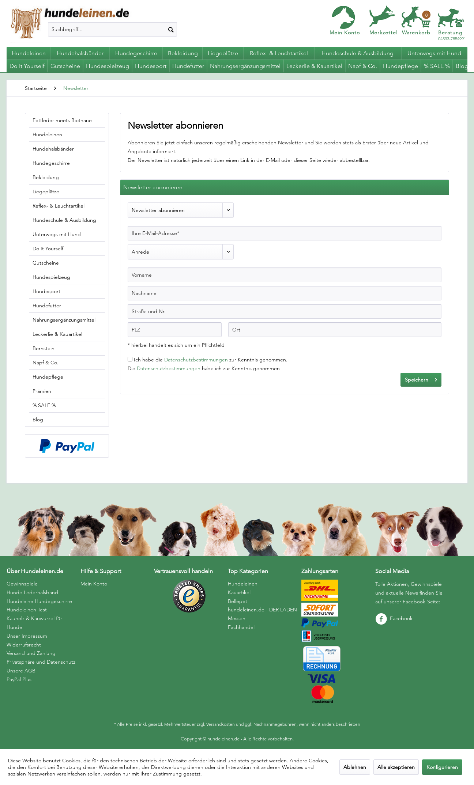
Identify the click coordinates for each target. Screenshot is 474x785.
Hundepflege (48, 376)
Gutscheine (46, 262)
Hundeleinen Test (27, 609)
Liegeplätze (46, 191)
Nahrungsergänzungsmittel (64, 319)
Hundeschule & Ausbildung (64, 220)
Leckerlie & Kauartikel (57, 334)
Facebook (394, 618)
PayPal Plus (19, 679)
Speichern (421, 378)
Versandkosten (220, 724)
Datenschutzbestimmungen (196, 359)
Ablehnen (354, 767)
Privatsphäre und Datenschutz (41, 662)
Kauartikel (239, 592)
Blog (38, 419)
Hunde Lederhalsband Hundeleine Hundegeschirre (39, 596)
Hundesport (46, 291)
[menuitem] (112, 29)
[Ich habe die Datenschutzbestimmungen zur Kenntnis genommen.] (130, 359)
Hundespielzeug (51, 277)
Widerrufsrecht (24, 644)
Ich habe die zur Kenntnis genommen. (210, 359)
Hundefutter (47, 305)
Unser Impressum (27, 636)
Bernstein (43, 348)
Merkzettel (383, 32)
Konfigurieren (442, 767)
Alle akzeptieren (396, 767)
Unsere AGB (21, 670)
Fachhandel (241, 627)
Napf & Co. (46, 362)
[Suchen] (171, 29)
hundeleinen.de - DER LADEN (262, 609)
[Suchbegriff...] (112, 29)
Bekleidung (46, 177)
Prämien (42, 391)
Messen (236, 618)
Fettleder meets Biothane (62, 120)
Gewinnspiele (22, 583)
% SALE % (44, 405)
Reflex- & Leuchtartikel (58, 205)
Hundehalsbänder (53, 148)
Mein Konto (345, 32)
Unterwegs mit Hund (57, 234)
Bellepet (237, 601)
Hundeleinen (47, 134)
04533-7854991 (452, 35)
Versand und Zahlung (31, 653)
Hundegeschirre (51, 163)
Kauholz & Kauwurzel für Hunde (34, 622)
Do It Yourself (48, 248)
